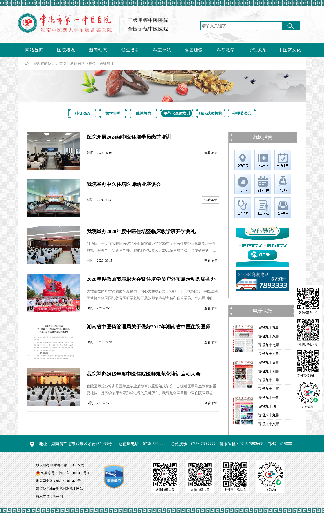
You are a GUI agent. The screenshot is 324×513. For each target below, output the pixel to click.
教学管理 (113, 113)
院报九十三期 (268, 380)
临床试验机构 (210, 113)
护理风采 (258, 50)
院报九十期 (267, 406)
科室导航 (162, 50)
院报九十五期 (268, 362)
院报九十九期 (268, 327)
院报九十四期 (268, 371)
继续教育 (143, 113)
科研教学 (226, 50)
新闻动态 (98, 50)
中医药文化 (290, 50)
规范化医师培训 (101, 63)
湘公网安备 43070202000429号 (58, 481)
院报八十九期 (268, 415)
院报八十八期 (268, 424)
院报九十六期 (268, 354)
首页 (63, 63)
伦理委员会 (241, 113)
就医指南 (130, 50)
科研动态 (82, 113)
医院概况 (66, 50)
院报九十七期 (268, 345)
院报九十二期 (268, 389)
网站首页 (34, 50)
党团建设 (194, 50)
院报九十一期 (268, 397)
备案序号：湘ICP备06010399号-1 (65, 473)
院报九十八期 (268, 336)
